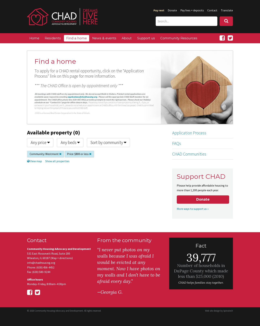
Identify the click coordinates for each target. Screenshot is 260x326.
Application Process (189, 133)
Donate (172, 10)
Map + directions (61, 258)
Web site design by (219, 310)
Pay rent (158, 10)
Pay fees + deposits (192, 10)
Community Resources (178, 38)
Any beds (70, 142)
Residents (53, 38)
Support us (146, 38)
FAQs (176, 143)
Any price (40, 142)
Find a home (76, 38)
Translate (227, 10)
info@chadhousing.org (41, 262)
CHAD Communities (189, 154)
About (127, 38)
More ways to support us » (193, 209)
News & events (104, 38)
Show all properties (57, 161)
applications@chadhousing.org (82, 96)
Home (34, 38)
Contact (212, 10)
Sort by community (108, 142)
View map (34, 161)
